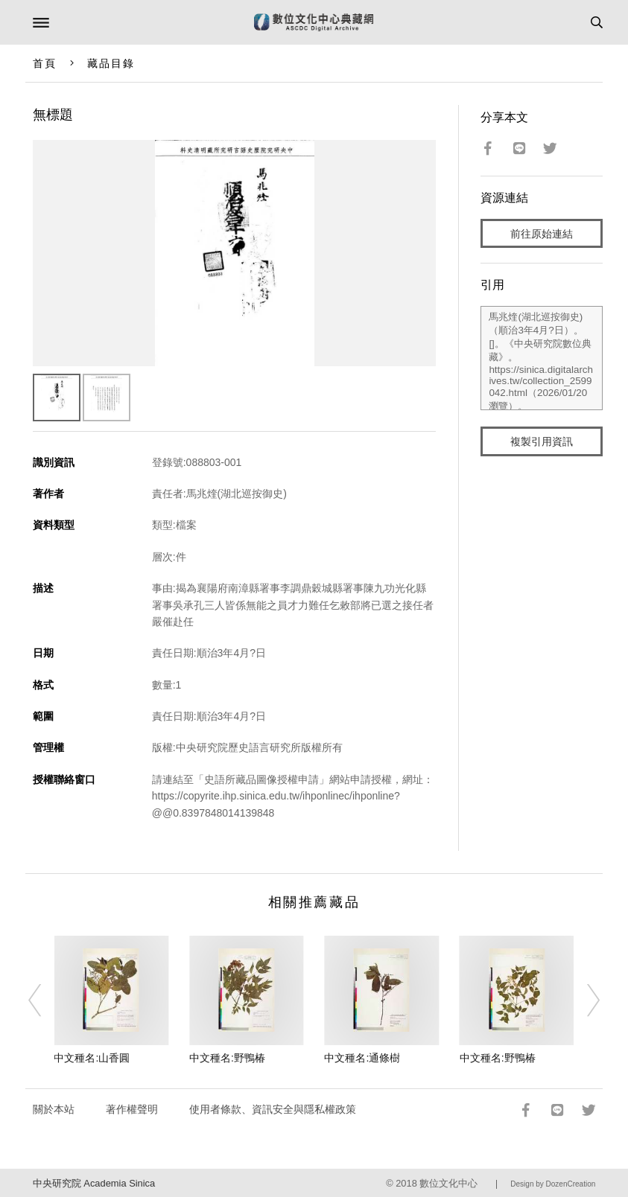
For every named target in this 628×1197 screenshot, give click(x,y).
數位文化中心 (448, 1183)
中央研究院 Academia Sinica (94, 1183)
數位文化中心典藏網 (313, 22)
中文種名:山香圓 (92, 1058)
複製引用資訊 (541, 441)
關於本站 (53, 1109)
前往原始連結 (541, 234)
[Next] (583, 1000)
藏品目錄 (111, 63)
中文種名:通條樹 (362, 1058)
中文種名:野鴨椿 (227, 1058)
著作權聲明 (132, 1109)
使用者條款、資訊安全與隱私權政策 (272, 1109)
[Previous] (45, 1000)
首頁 (45, 63)
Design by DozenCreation (552, 1184)
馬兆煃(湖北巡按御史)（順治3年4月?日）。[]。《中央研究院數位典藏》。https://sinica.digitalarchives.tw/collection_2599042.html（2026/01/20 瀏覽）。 (541, 358)
